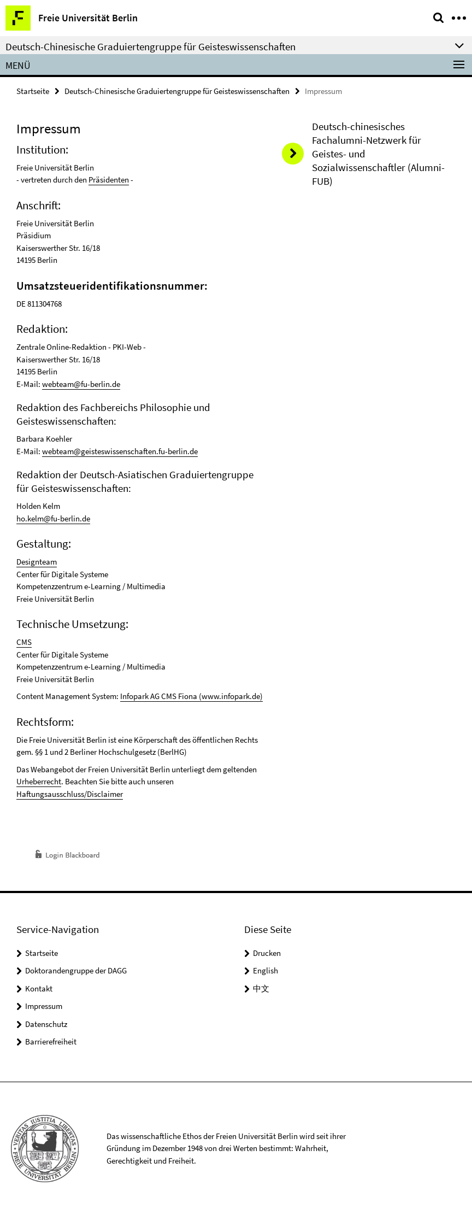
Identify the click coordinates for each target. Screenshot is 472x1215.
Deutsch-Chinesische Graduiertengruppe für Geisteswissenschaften (177, 91)
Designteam (36, 561)
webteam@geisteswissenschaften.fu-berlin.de (120, 451)
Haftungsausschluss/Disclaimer (69, 794)
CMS (24, 642)
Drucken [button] (267, 953)
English (265, 970)
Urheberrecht (38, 781)
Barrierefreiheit (50, 1041)
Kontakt (38, 988)
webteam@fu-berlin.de (81, 384)
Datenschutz (46, 1024)
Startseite (32, 91)
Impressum (43, 1006)
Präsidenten (108, 179)
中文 (261, 988)
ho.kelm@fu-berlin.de (53, 518)
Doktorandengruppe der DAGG (76, 970)
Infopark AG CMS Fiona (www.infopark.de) (191, 696)
